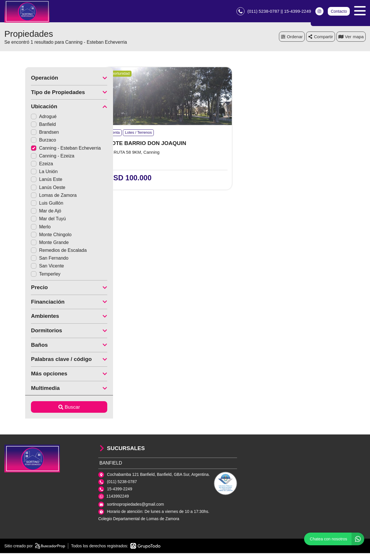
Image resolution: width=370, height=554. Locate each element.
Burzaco (22, 141)
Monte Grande (29, 243)
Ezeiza (21, 164)
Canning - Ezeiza (31, 156)
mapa (351, 37)
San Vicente (26, 266)
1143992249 (117, 497)
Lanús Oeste (27, 188)
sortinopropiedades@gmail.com (135, 505)
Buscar (48, 408)
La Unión (23, 172)
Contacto (339, 11)
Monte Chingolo (30, 235)
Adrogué (23, 117)
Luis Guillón (26, 204)
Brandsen (24, 133)
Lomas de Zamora (33, 196)
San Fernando (28, 259)
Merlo (20, 227)
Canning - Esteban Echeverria (45, 149)
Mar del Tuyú (27, 219)
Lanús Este (25, 180)
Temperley (25, 275)
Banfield (22, 125)
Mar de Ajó (25, 211)
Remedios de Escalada (38, 251)
